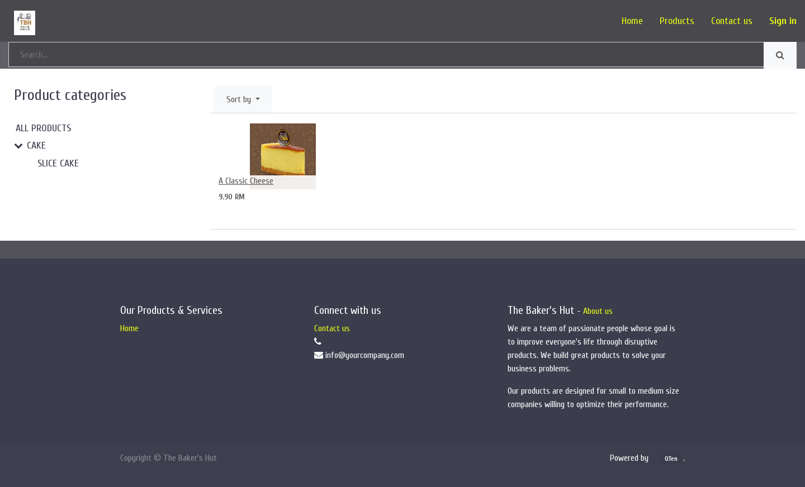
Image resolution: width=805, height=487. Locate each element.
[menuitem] (632, 21)
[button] (243, 99)
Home (129, 328)
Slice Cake (58, 163)
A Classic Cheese (246, 181)
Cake (36, 145)
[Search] (780, 55)
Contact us (332, 328)
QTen (671, 458)
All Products (43, 128)
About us (598, 311)
